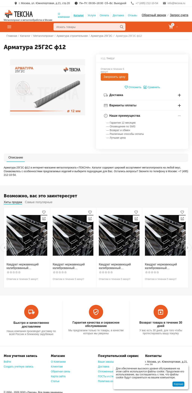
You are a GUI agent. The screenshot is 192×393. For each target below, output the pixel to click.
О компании (64, 15)
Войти (7, 359)
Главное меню (25, 26)
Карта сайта (58, 374)
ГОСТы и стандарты (110, 374)
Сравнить (151, 87)
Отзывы (132, 15)
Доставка (118, 15)
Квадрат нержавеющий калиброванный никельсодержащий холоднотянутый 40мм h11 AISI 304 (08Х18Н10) (118, 266)
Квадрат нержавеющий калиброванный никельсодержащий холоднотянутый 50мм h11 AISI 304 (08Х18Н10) (164, 266)
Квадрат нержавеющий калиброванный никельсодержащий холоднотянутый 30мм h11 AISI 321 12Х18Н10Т (72, 266)
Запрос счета (179, 15)
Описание (13, 157)
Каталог (79, 15)
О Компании (58, 359)
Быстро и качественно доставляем (31, 321)
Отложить (133, 87)
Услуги (92, 15)
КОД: (103, 58)
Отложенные (105, 369)
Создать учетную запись (18, 364)
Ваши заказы (106, 359)
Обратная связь (60, 369)
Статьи (55, 379)
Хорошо (178, 383)
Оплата (104, 15)
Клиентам (57, 364)
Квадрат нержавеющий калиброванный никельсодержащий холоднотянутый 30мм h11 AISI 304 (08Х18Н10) (25, 266)
